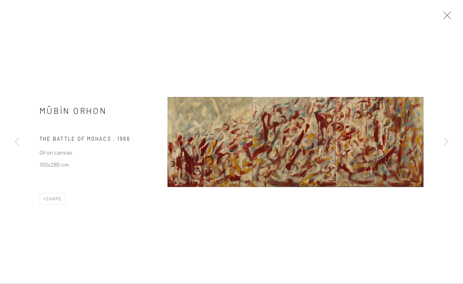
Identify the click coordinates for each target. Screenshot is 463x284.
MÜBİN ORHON (73, 111)
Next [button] (446, 142)
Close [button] (445, 18)
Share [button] (54, 199)
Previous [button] (17, 142)
